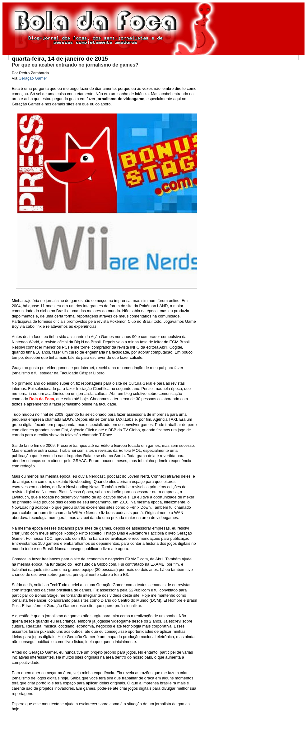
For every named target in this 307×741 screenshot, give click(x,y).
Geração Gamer (33, 78)
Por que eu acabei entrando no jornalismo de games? (75, 64)
